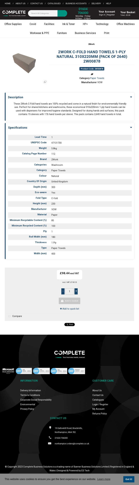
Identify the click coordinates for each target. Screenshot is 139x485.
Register (111, 15)
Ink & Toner (68, 24)
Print (106, 33)
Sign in (102, 15)
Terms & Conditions (30, 395)
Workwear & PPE (39, 33)
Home (8, 3)
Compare (14, 316)
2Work (91, 44)
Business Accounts (76, 3)
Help (108, 3)
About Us (20, 3)
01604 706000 (83, 11)
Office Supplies (13, 24)
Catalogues (54, 3)
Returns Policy (99, 413)
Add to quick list (69, 308)
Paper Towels (97, 78)
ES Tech (85, 470)
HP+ (85, 24)
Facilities (49, 24)
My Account (98, 409)
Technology (102, 24)
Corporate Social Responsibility (36, 399)
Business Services (85, 33)
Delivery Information (30, 390)
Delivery (96, 3)
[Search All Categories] (47, 13)
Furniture (62, 33)
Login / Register (100, 404)
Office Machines (126, 24)
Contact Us (36, 3)
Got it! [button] (128, 479)
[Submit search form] (62, 13)
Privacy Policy (27, 409)
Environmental (27, 404)
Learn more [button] (103, 479)
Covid (33, 24)
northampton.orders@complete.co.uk (72, 443)
